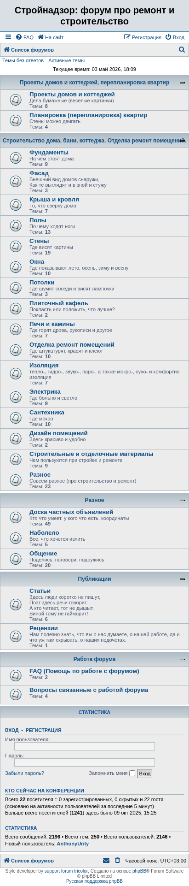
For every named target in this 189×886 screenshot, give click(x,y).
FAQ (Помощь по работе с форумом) (84, 670)
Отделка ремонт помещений (72, 344)
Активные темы (66, 60)
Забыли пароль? (24, 773)
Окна (36, 261)
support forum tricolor (66, 871)
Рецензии (43, 628)
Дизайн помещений (58, 433)
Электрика (45, 391)
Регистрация (44, 730)
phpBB (139, 871)
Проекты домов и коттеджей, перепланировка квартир (94, 82)
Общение (43, 553)
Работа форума (95, 659)
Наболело (44, 532)
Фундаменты (49, 152)
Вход (11, 730)
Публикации (94, 579)
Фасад (39, 173)
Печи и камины (52, 323)
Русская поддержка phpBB (94, 881)
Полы (37, 220)
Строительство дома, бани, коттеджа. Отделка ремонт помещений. (94, 140)
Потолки (41, 282)
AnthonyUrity (73, 843)
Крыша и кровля (54, 199)
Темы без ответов (23, 60)
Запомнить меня (112, 773)
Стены (39, 240)
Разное (40, 474)
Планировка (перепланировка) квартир (88, 115)
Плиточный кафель (58, 303)
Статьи (40, 590)
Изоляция (43, 365)
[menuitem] (24, 37)
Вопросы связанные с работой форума (88, 689)
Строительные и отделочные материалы (91, 453)
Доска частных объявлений (71, 511)
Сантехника (46, 412)
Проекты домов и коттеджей (72, 94)
